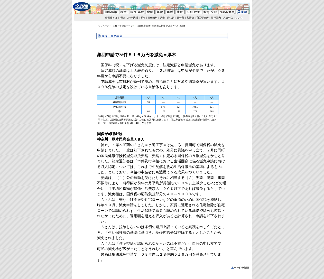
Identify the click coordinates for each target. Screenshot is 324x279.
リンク (239, 17)
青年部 (180, 17)
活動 (122, 17)
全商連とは (111, 17)
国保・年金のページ (123, 26)
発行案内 (216, 17)
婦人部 (171, 17)
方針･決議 (132, 17)
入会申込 (228, 17)
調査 (162, 17)
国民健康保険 (143, 26)
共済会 (190, 17)
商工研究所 (202, 17)
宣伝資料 (152, 17)
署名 (142, 17)
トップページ (102, 26)
